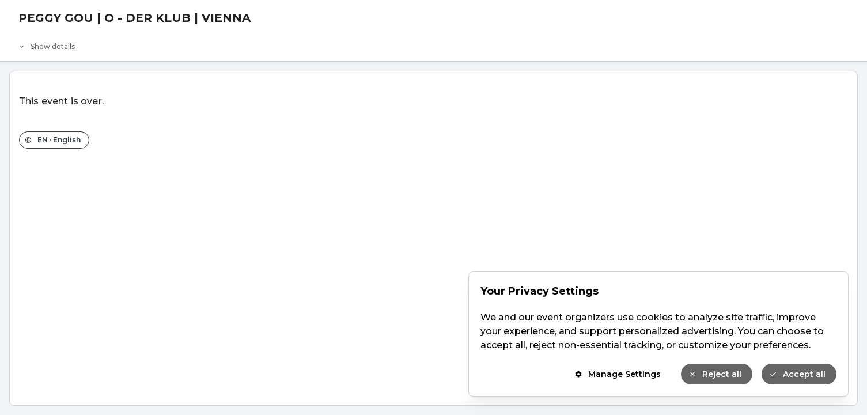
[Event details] (433, 44)
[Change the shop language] (54, 140)
